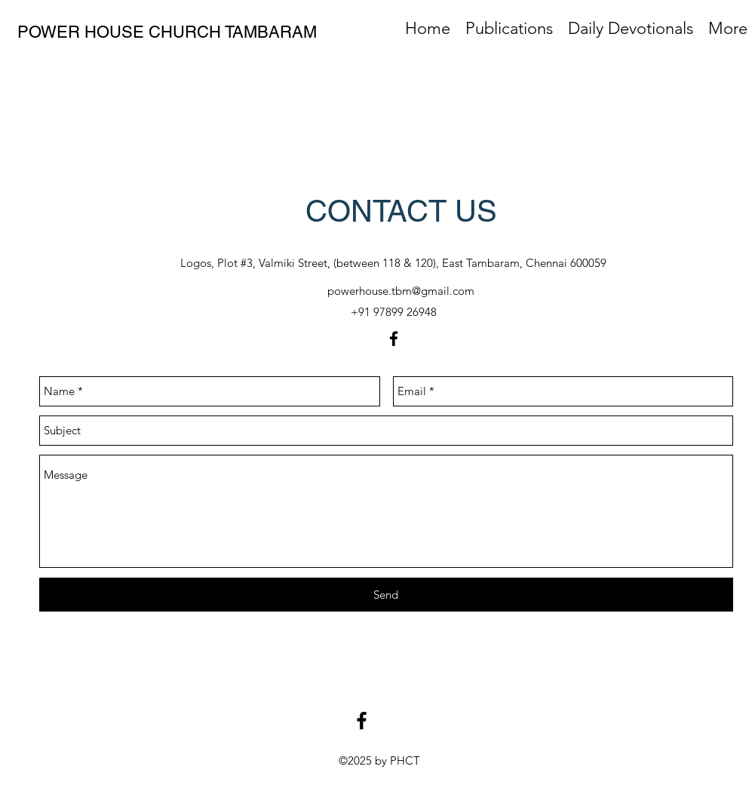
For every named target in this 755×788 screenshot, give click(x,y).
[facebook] (394, 338)
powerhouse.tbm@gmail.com (400, 291)
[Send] (386, 595)
